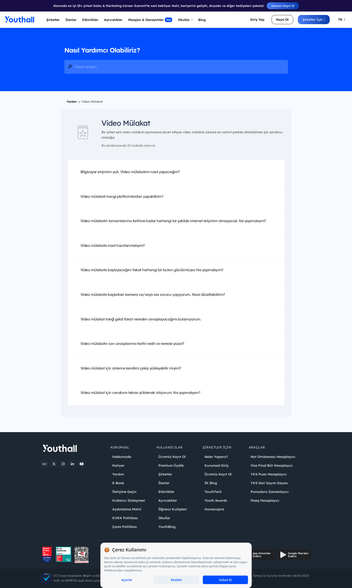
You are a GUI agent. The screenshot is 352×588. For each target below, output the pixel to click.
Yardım (72, 101)
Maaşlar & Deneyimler (150, 19)
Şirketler (53, 20)
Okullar (185, 20)
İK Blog (210, 483)
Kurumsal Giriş (216, 465)
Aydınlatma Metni (126, 509)
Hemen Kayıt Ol (282, 6)
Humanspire (214, 509)
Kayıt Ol (282, 19)
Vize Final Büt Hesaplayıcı (272, 465)
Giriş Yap (257, 19)
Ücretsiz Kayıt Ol (172, 457)
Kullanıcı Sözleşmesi (128, 500)
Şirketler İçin (313, 19)
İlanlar (71, 20)
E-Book (118, 483)
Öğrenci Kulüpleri (172, 509)
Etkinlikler (90, 20)
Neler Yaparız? (216, 457)
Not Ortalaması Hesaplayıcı (273, 457)
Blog (202, 20)
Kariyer (118, 465)
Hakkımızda (121, 457)
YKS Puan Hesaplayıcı (269, 474)
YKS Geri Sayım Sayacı (269, 483)
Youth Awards (215, 500)
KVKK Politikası (125, 518)
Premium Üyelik (171, 465)
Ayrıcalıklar (167, 500)
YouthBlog (166, 527)
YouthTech (213, 492)
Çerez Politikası (124, 527)
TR (341, 19)
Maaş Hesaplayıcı (265, 500)
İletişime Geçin (124, 492)
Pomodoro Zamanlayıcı (270, 492)
